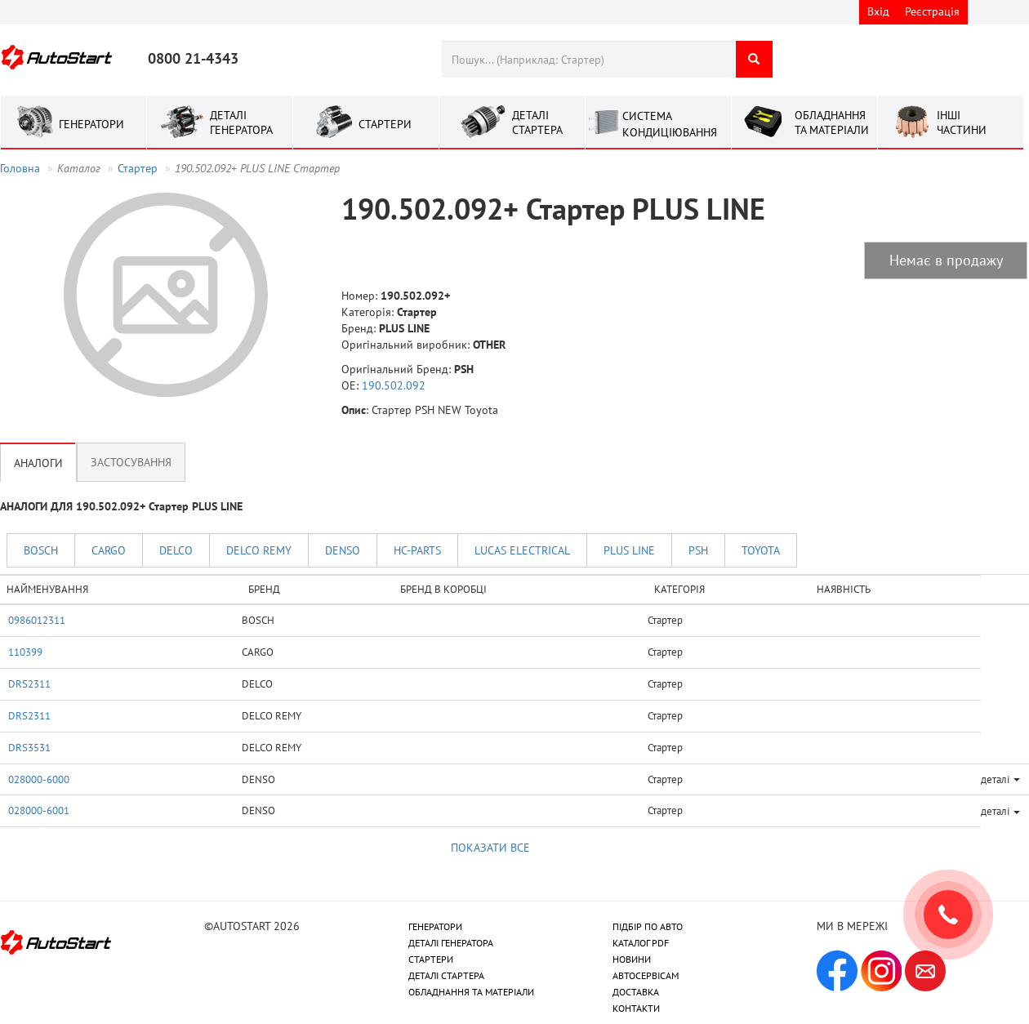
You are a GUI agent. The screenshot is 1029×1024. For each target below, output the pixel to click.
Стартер (138, 168)
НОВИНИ (631, 959)
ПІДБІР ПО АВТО (647, 926)
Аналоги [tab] (38, 462)
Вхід (878, 11)
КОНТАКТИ (636, 1008)
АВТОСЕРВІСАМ (645, 975)
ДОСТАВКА (635, 992)
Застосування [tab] (131, 462)
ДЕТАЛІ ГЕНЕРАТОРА (450, 943)
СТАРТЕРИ (430, 959)
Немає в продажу (946, 260)
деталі (1000, 779)
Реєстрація (932, 11)
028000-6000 (38, 779)
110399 (25, 651)
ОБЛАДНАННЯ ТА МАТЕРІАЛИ (471, 992)
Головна (20, 168)
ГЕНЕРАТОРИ (435, 926)
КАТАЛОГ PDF (640, 943)
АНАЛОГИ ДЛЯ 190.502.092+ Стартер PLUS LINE (121, 506)
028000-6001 (38, 810)
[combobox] (588, 59)
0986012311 (36, 619)
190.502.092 (393, 385)
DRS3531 (29, 747)
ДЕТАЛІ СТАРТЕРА (446, 975)
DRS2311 (29, 683)
